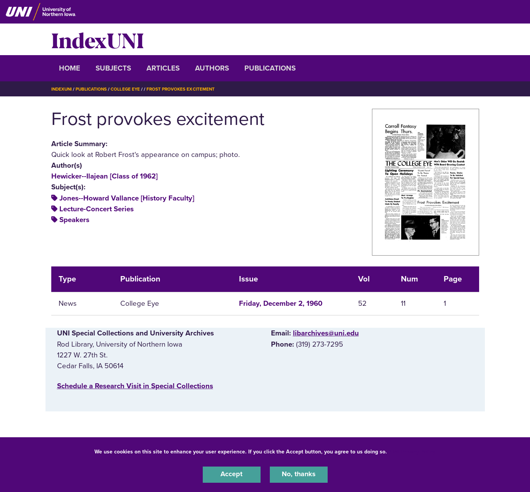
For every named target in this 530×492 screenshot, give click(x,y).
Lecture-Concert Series (96, 209)
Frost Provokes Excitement (184, 89)
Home (69, 68)
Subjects (113, 68)
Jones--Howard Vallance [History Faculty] (126, 198)
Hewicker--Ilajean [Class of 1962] (104, 176)
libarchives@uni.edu (326, 333)
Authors (212, 68)
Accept (231, 474)
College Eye (128, 89)
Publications (270, 68)
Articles (163, 68)
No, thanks (298, 474)
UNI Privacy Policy (413, 451)
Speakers (74, 220)
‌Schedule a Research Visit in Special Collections (135, 386)
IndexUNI (97, 39)
